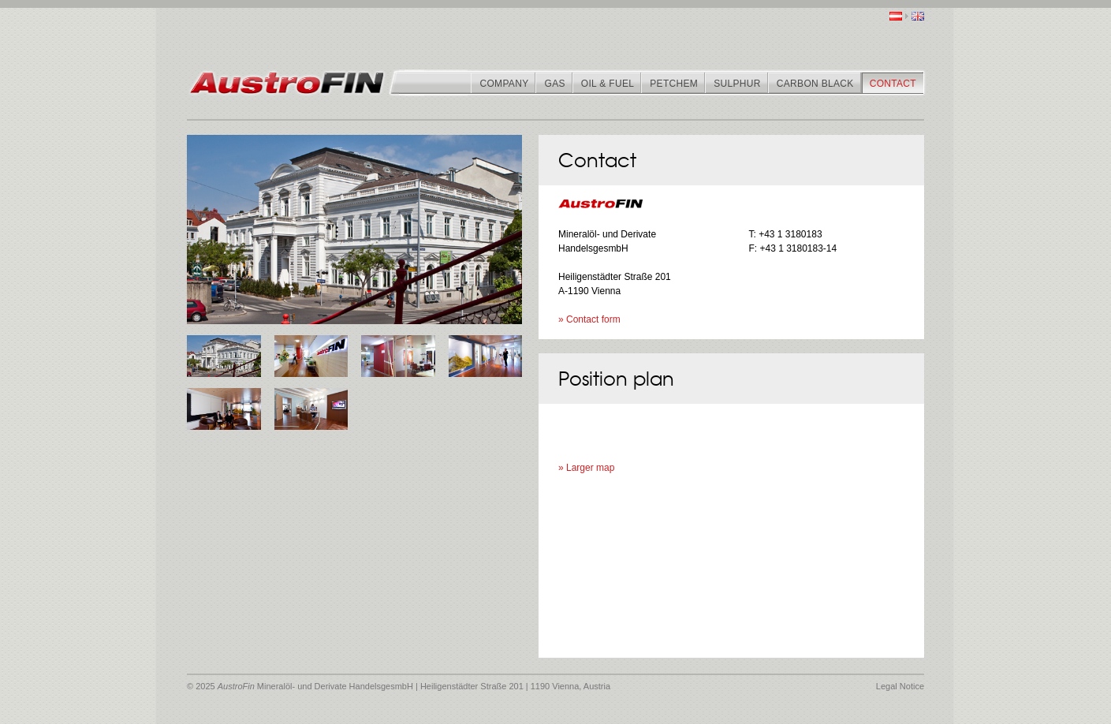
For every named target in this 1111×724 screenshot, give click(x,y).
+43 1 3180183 (790, 234)
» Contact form (589, 319)
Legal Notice (900, 686)
